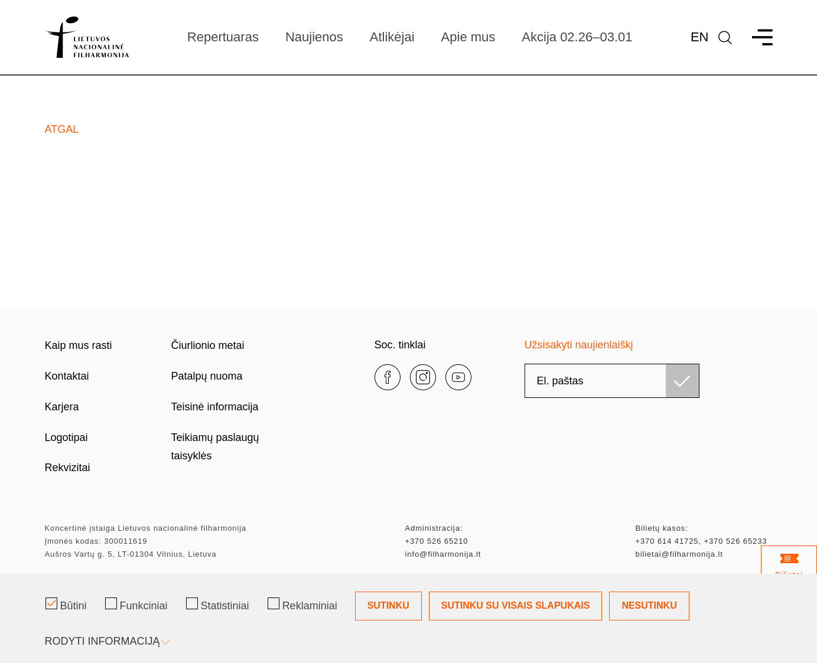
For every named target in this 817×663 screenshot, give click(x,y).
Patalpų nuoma (207, 376)
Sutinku (388, 605)
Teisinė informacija (215, 407)
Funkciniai (136, 604)
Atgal (62, 129)
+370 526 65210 (436, 541)
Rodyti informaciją (106, 641)
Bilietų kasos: (662, 528)
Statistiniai (217, 604)
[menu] (757, 37)
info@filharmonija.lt (443, 554)
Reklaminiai (302, 604)
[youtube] (458, 377)
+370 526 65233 (735, 541)
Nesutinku (648, 605)
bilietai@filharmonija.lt (679, 554)
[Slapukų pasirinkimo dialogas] (408, 618)
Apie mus (468, 37)
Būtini (66, 604)
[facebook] (388, 377)
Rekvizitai (67, 467)
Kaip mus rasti (78, 345)
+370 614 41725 (667, 541)
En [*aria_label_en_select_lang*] (700, 37)
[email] (612, 381)
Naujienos (314, 37)
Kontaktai (67, 376)
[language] (725, 37)
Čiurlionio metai (208, 345)
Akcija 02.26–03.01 (577, 37)
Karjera (62, 407)
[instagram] (423, 377)
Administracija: (434, 528)
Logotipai (66, 437)
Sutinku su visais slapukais (515, 605)
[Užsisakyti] (682, 380)
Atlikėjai (392, 37)
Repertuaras (223, 37)
